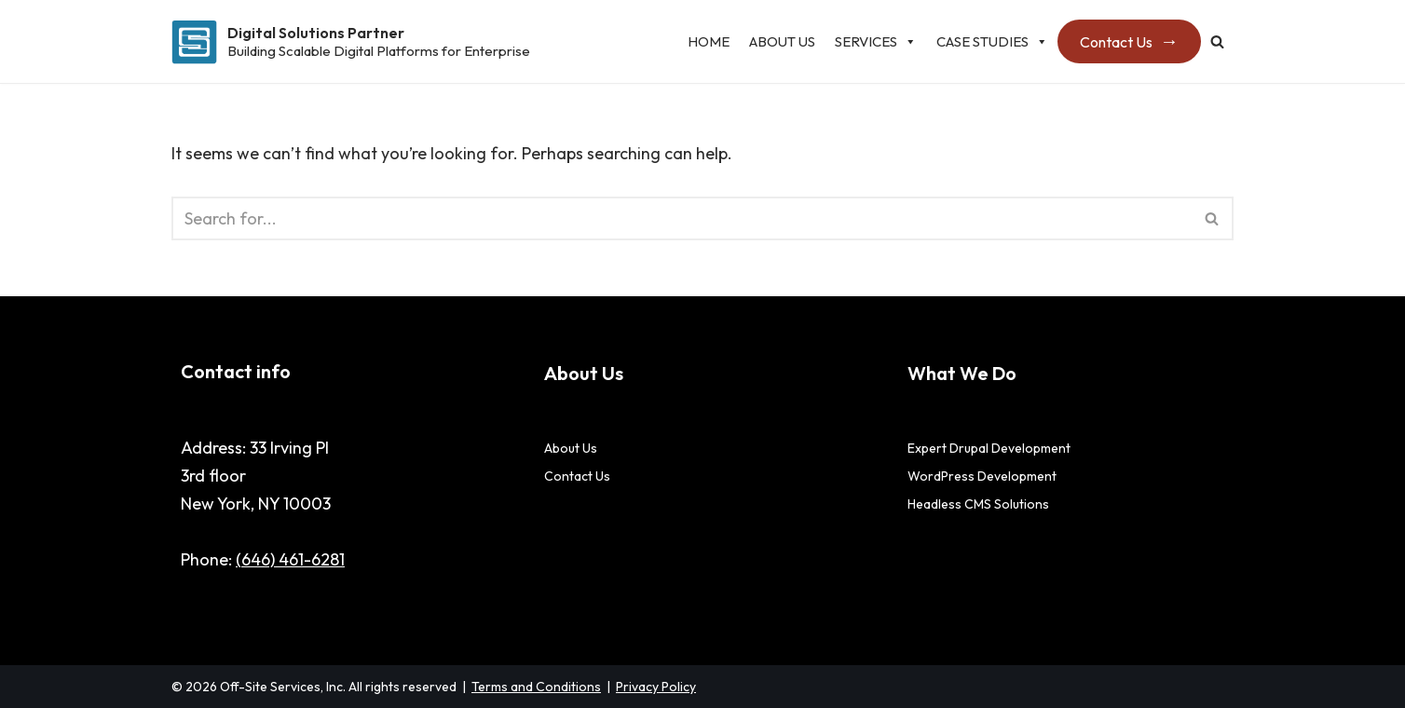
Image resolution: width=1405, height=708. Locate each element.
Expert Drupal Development (989, 448)
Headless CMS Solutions (978, 504)
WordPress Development (982, 476)
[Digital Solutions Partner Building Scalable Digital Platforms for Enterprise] (350, 41)
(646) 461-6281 (290, 559)
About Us (782, 41)
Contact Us (1116, 42)
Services (876, 42)
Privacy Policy (656, 686)
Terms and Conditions (536, 686)
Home (709, 41)
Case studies (992, 42)
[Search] (1217, 41)
